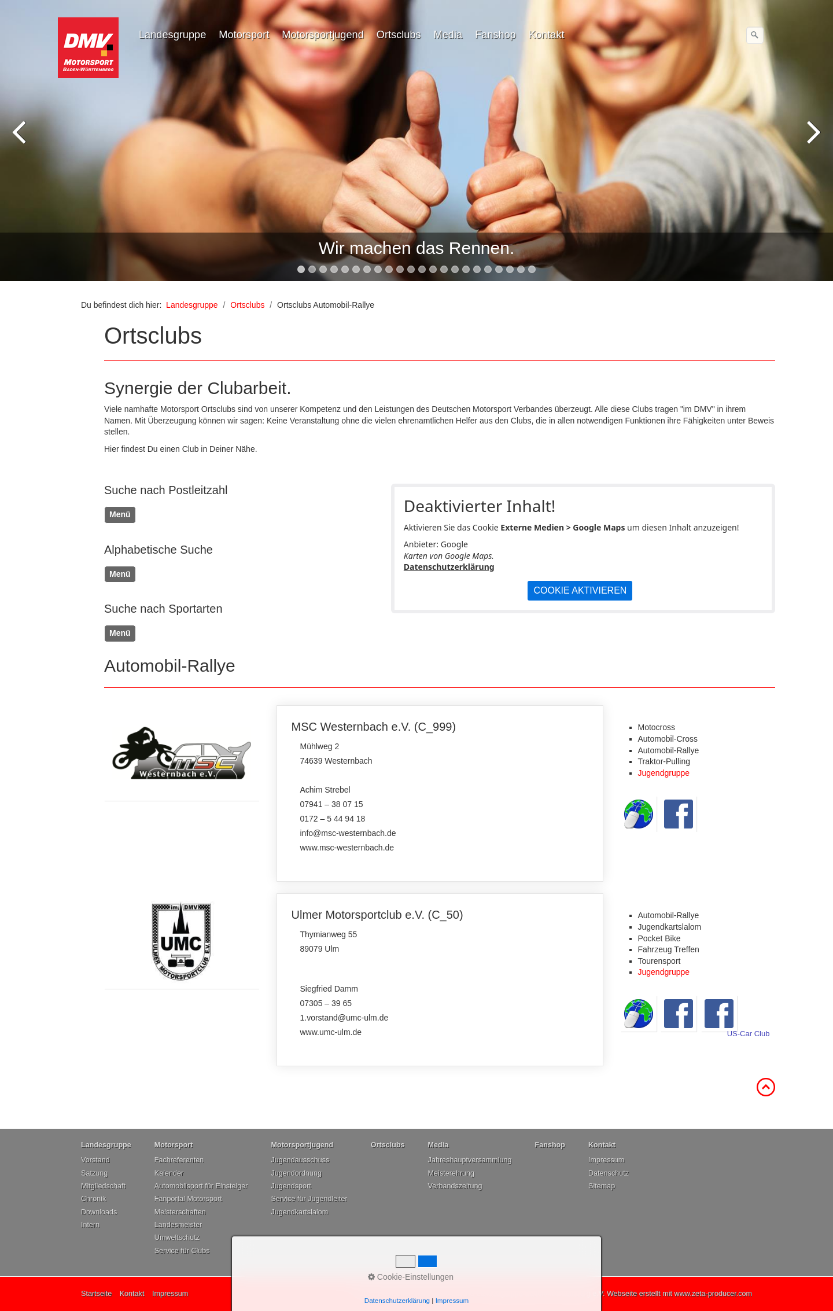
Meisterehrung (451, 1173)
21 (521, 269)
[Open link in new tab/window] (181, 753)
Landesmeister (178, 1225)
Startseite (96, 1294)
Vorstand (95, 1160)
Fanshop (495, 34)
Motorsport (244, 34)
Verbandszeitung (455, 1186)
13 (433, 269)
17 (477, 269)
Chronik (93, 1199)
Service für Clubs (182, 1251)
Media (448, 34)
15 (455, 269)
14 (444, 269)
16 (466, 269)
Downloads (99, 1212)
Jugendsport (291, 1186)
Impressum (606, 1160)
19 (499, 269)
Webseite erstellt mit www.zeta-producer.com (679, 1294)
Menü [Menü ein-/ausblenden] (120, 514)
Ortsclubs (399, 34)
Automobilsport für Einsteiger (201, 1186)
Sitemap (601, 1186)
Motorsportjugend (323, 34)
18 (488, 269)
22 (532, 269)
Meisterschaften (180, 1212)
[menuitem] (173, 34)
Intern (90, 1225)
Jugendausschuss (300, 1160)
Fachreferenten (179, 1160)
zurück (20, 142)
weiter (812, 142)
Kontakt (547, 34)
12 (422, 269)
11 (411, 269)
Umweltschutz (177, 1237)
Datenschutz (608, 1173)
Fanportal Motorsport (188, 1199)
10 (400, 269)
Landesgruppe (172, 34)
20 (510, 269)
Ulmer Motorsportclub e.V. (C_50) (440, 980)
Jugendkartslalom (299, 1212)
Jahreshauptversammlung (470, 1160)
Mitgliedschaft (103, 1186)
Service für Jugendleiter (309, 1199)
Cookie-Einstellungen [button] (411, 1276)
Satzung (94, 1173)
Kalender (168, 1173)
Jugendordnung (296, 1173)
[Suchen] (755, 35)
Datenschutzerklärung (449, 566)
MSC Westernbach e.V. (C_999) (440, 793)
